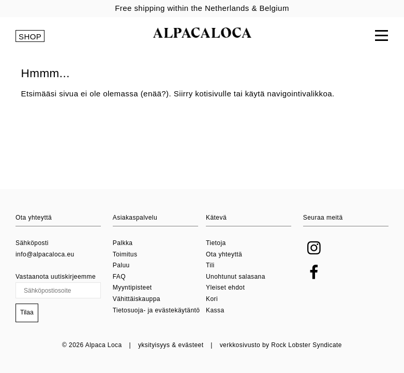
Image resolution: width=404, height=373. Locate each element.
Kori (212, 299)
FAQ (119, 276)
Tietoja (216, 243)
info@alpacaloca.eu (45, 254)
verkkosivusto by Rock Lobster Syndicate (281, 345)
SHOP (30, 36)
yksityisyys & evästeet (171, 345)
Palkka (123, 243)
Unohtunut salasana (235, 276)
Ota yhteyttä (224, 254)
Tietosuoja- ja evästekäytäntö (156, 310)
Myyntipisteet (132, 287)
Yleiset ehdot (225, 287)
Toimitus (125, 254)
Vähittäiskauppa (136, 299)
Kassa (215, 310)
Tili (210, 265)
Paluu (121, 265)
